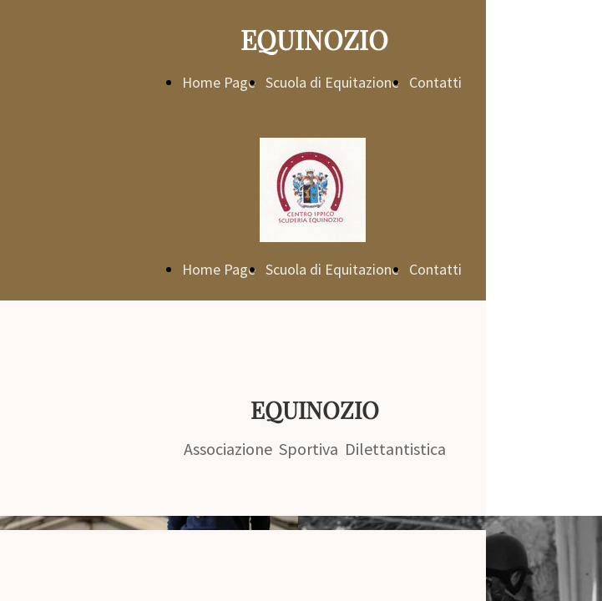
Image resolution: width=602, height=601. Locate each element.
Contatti (435, 82)
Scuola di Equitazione (332, 82)
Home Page (218, 82)
